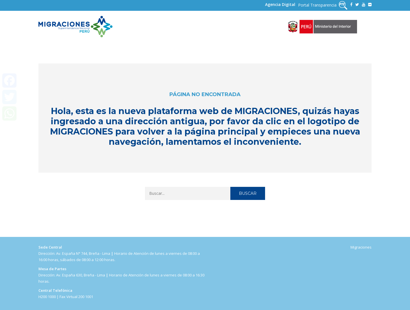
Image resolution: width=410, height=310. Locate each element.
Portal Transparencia (322, 5)
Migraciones (361, 247)
